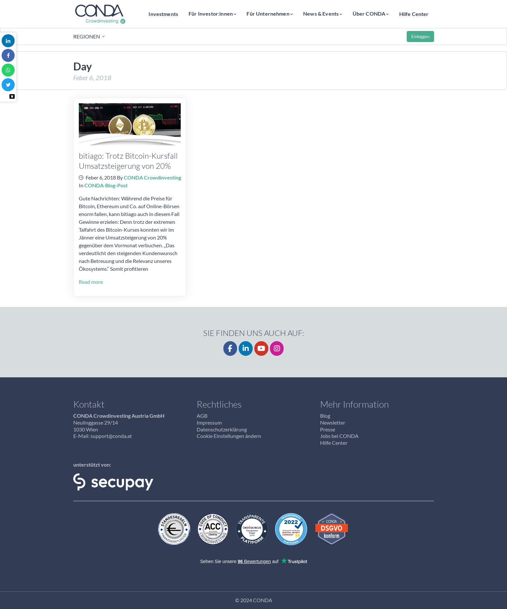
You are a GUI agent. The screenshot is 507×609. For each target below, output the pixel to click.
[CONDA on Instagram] (277, 348)
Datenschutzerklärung (222, 429)
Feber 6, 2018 (101, 177)
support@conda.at (111, 436)
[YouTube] (261, 348)
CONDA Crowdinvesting (152, 177)
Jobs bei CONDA (339, 436)
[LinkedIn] (246, 348)
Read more (91, 282)
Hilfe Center (414, 14)
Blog (325, 416)
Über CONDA (369, 13)
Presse (327, 429)
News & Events (321, 13)
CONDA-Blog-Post (106, 185)
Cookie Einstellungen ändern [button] (229, 436)
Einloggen (420, 36)
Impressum (209, 422)
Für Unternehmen (267, 13)
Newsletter (332, 422)
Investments (163, 14)
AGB (202, 416)
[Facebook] (230, 348)
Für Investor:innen (211, 13)
